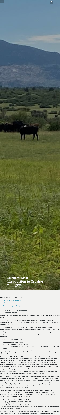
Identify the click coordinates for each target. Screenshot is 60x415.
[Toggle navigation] (2, 1)
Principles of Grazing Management (12, 300)
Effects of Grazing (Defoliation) (11, 306)
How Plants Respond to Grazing (11, 304)
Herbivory (5, 302)
